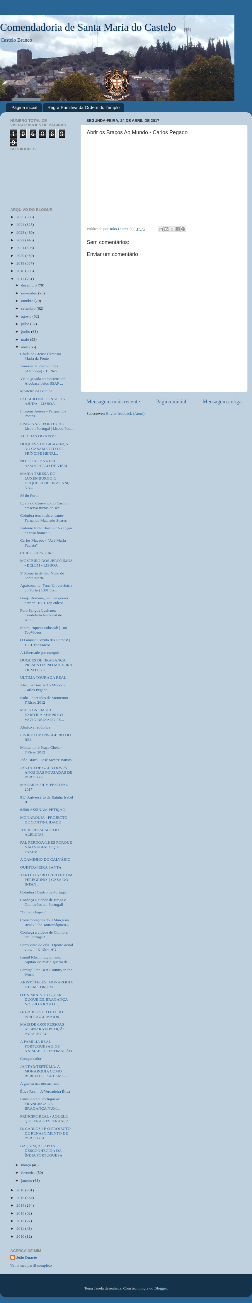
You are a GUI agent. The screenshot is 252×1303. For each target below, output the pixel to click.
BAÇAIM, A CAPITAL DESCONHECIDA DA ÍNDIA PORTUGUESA (41, 1150)
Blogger (160, 1288)
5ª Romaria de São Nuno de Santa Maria (42, 575)
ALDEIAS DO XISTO (38, 436)
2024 (20, 224)
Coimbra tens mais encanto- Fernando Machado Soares (43, 517)
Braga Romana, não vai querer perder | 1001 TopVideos (44, 600)
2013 (20, 1213)
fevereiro (28, 1172)
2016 (20, 1190)
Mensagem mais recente (113, 401)
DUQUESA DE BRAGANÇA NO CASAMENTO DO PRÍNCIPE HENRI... (44, 449)
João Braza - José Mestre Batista (46, 760)
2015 (20, 1197)
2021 (20, 247)
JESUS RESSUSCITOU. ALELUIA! (40, 832)
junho (26, 331)
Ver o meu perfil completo (31, 1265)
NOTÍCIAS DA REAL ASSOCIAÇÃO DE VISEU (44, 463)
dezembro (29, 285)
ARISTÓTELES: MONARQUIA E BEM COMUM (46, 984)
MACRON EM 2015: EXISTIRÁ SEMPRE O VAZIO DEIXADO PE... (42, 715)
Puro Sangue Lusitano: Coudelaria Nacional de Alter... (41, 615)
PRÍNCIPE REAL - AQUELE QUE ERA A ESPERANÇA (44, 1118)
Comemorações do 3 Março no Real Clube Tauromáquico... (44, 922)
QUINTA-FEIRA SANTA (41, 867)
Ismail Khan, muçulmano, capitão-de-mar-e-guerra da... (45, 959)
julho (25, 324)
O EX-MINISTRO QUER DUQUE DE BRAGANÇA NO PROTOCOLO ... (44, 999)
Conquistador (31, 1058)
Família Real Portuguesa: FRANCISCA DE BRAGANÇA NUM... (40, 1104)
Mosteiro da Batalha (36, 391)
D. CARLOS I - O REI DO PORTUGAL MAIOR (41, 1014)
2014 (20, 1205)
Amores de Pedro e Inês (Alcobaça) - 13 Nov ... (40, 368)
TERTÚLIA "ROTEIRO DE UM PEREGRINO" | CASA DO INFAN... (46, 879)
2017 (20, 279)
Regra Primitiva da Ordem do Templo (83, 107)
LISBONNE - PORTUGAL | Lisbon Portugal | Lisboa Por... (46, 426)
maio (25, 339)
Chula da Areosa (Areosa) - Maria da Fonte (42, 356)
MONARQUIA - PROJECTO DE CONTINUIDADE (43, 819)
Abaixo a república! (36, 727)
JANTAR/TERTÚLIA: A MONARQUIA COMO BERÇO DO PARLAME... (43, 1071)
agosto (27, 316)
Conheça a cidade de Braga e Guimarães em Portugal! (43, 902)
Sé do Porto (29, 495)
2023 (20, 232)
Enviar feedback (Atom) (125, 413)
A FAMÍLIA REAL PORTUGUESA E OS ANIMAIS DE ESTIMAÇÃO (46, 1046)
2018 (20, 271)
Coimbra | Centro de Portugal (43, 892)
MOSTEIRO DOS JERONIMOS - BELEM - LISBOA (46, 562)
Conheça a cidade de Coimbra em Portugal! (44, 934)
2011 (20, 1228)
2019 (20, 263)
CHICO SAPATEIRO (37, 553)
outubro (27, 301)
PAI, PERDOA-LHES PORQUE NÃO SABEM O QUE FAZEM (46, 847)
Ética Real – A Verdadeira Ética (45, 1091)
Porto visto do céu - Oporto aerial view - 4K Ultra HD (46, 947)
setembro (29, 308)
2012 (20, 1221)
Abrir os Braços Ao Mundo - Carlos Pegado (43, 687)
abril (25, 347)
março (26, 1165)
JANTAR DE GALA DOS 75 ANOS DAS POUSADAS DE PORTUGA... (46, 772)
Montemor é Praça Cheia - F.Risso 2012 (41, 749)
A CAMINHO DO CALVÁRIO (45, 859)
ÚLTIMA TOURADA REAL (43, 677)
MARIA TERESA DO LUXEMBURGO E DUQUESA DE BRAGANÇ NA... (45, 480)
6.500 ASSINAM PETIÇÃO (42, 809)
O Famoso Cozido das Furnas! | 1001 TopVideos (45, 642)
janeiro (27, 1180)
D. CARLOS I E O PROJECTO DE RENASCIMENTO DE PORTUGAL (45, 1133)
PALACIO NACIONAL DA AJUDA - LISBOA (42, 401)
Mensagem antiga (222, 401)
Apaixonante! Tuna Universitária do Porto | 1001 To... (46, 587)
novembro (29, 293)
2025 (20, 217)
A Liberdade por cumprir (40, 652)
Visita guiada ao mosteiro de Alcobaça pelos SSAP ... (42, 381)
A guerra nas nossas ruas (39, 1083)
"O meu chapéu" (33, 912)
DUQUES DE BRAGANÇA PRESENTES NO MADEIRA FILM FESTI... (46, 665)
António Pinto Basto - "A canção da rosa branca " (46, 530)
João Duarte (26, 1257)
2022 (20, 240)
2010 (20, 1236)
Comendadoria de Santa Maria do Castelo (88, 27)
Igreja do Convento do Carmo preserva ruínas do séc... (43, 505)
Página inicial (24, 107)
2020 (20, 255)
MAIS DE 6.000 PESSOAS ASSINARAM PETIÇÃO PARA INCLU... (43, 1029)
